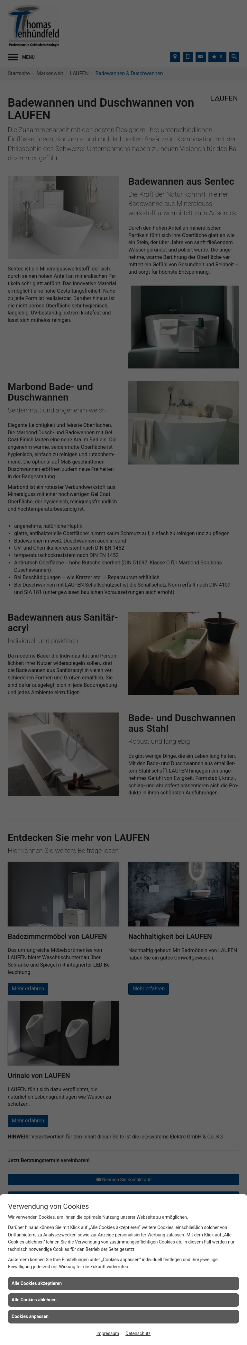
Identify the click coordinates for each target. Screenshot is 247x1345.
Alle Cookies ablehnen (34, 1299)
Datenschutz (138, 1333)
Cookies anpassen (30, 1316)
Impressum (107, 1333)
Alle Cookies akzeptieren (37, 1283)
